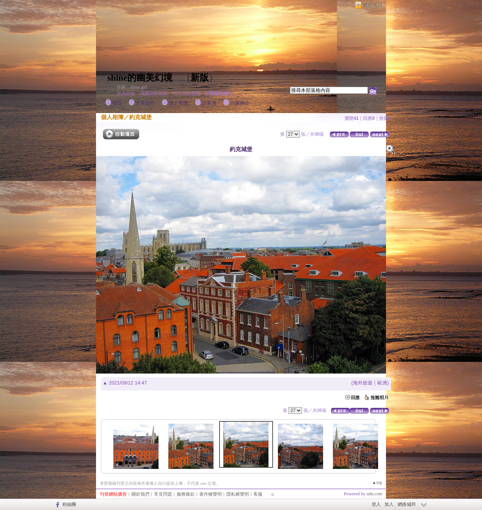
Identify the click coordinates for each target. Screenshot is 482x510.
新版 (200, 78)
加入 (389, 504)
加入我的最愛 (186, 93)
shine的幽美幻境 (139, 78)
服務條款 (186, 494)
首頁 (117, 103)
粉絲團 (69, 504)
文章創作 (145, 103)
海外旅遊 (362, 383)
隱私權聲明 (237, 494)
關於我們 (140, 494)
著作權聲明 (210, 494)
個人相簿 (178, 103)
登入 (376, 504)
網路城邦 (372, 5)
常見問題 (163, 494)
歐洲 (382, 383)
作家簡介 (240, 103)
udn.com (374, 493)
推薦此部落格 (154, 93)
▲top (377, 482)
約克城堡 (140, 117)
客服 (257, 494)
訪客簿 (209, 103)
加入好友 (126, 93)
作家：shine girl (132, 87)
